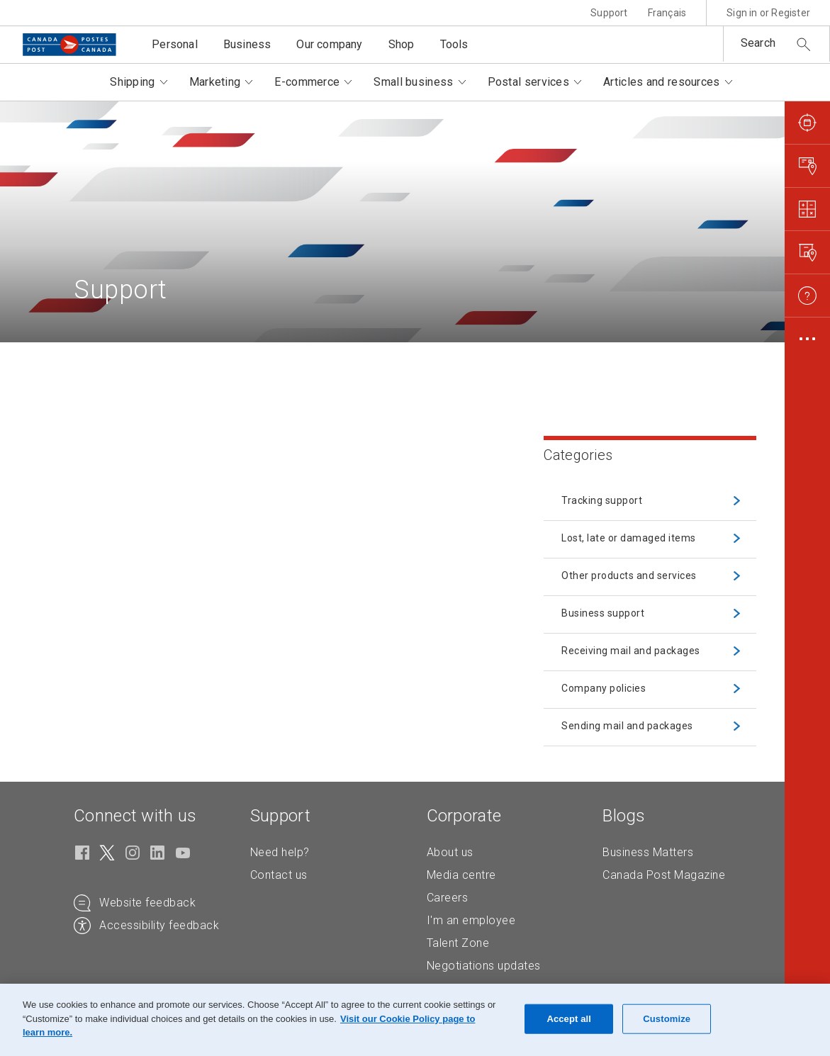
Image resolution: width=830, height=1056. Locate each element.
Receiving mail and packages (630, 650)
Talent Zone (458, 943)
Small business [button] (413, 82)
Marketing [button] (215, 82)
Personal (175, 44)
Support (608, 12)
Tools (454, 44)
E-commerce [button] (307, 82)
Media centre (461, 875)
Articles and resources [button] (661, 82)
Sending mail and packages (627, 725)
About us (450, 852)
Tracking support (601, 500)
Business (247, 44)
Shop (401, 44)
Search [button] (758, 43)
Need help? (280, 852)
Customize (666, 1018)
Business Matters (647, 852)
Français (667, 12)
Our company (329, 44)
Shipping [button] (132, 82)
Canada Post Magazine (663, 875)
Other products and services (629, 575)
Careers (448, 897)
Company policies (603, 688)
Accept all (568, 1018)
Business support (602, 613)
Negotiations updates (484, 965)
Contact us (279, 875)
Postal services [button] (529, 82)
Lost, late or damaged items (628, 538)
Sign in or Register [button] (768, 12)
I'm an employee (471, 920)
